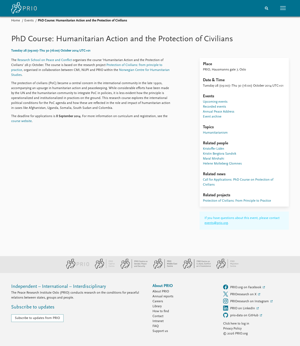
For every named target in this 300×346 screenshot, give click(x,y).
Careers (157, 301)
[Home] (24, 8)
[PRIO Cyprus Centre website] (103, 268)
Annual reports (162, 296)
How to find (160, 311)
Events (29, 20)
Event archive (212, 116)
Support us (160, 331)
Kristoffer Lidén (213, 149)
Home (15, 20)
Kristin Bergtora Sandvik (219, 153)
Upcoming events (215, 102)
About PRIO (160, 291)
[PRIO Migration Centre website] (225, 268)
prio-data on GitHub (241, 315)
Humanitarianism (215, 132)
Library (157, 306)
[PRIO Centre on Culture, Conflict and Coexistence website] (195, 268)
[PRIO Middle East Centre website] (163, 268)
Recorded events (214, 106)
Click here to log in (236, 323)
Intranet (158, 321)
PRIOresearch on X (240, 294)
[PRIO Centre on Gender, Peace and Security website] (132, 268)
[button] (283, 8)
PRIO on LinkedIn (239, 308)
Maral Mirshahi (213, 158)
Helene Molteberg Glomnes (222, 163)
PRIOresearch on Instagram (246, 301)
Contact (157, 316)
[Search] (266, 8)
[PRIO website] (76, 268)
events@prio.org (216, 223)
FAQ (155, 326)
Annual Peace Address (218, 111)
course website (21, 121)
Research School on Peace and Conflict (44, 60)
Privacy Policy (232, 328)
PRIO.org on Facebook (242, 287)
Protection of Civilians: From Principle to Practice (237, 200)
